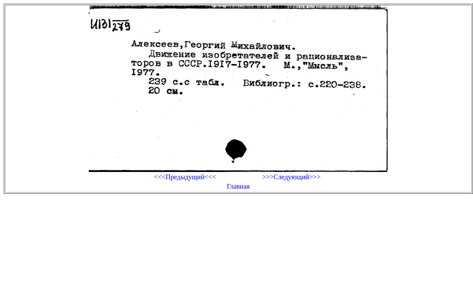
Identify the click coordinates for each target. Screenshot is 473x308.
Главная (238, 186)
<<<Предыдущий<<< (185, 177)
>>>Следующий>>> (291, 177)
